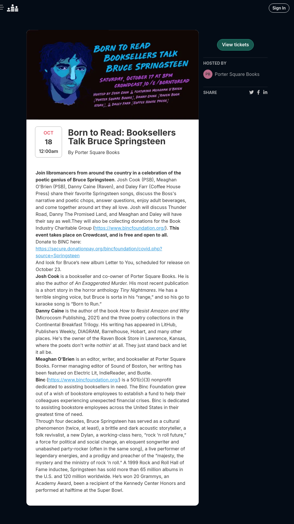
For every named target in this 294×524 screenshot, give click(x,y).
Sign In (279, 7)
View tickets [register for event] (235, 44)
